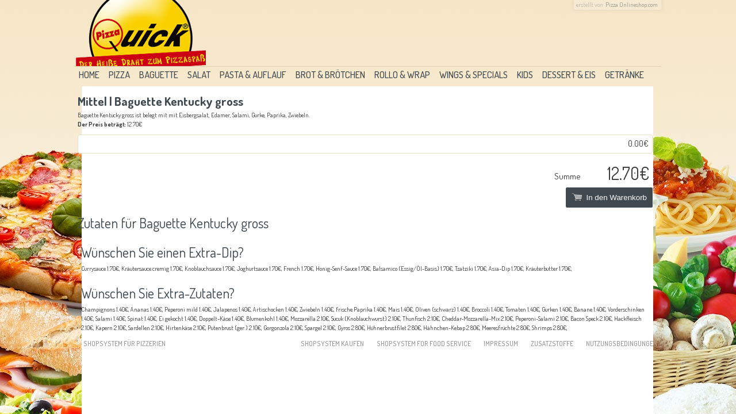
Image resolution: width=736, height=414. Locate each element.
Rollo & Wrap (402, 74)
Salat (198, 74)
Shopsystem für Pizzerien (124, 343)
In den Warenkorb (609, 197)
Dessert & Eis (569, 74)
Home (89, 74)
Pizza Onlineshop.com (631, 5)
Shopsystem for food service (424, 343)
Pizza (119, 74)
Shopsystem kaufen (332, 343)
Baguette (158, 74)
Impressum (501, 343)
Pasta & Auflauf (253, 74)
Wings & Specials (473, 74)
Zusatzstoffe (552, 343)
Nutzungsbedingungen (621, 343)
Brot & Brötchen (330, 74)
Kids (525, 74)
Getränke (624, 74)
